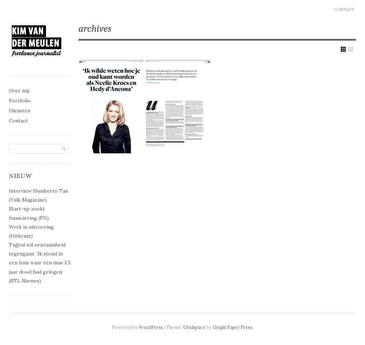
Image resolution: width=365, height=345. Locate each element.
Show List (350, 49)
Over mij (19, 90)
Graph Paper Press (232, 327)
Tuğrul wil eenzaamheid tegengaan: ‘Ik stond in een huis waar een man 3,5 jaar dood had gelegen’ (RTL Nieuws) (40, 263)
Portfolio (20, 100)
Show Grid (343, 49)
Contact (344, 9)
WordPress (151, 327)
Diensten (19, 110)
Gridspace (194, 327)
